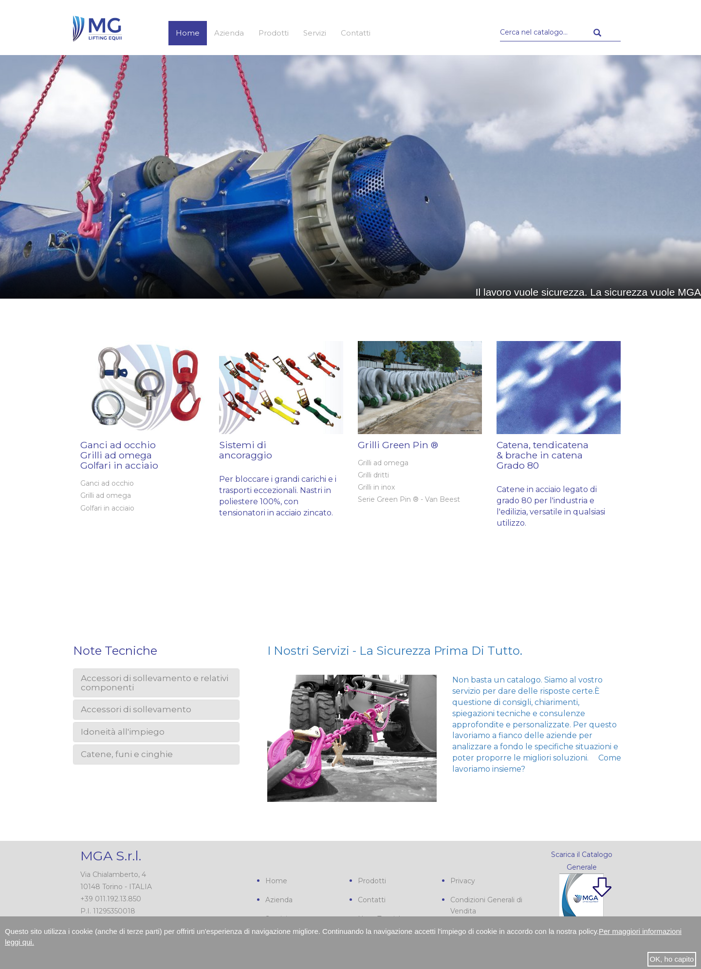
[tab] (156, 683)
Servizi (314, 33)
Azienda (229, 33)
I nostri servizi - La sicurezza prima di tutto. (394, 651)
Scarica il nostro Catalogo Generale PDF (574, 905)
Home (188, 33)
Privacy (462, 880)
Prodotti (273, 33)
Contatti (355, 33)
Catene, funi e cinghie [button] (127, 754)
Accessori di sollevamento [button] (136, 709)
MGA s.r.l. (97, 28)
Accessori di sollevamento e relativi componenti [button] (154, 682)
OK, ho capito (672, 959)
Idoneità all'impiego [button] (123, 732)
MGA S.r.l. (110, 856)
